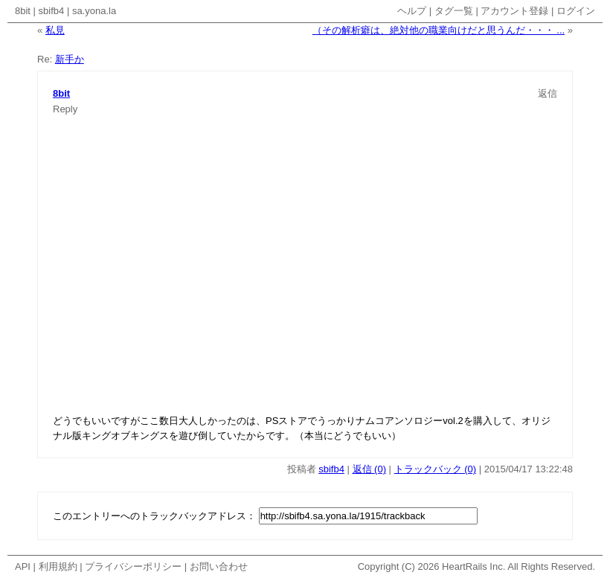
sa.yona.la (94, 10)
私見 (55, 30)
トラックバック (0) (435, 469)
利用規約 (58, 566)
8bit (22, 10)
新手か (69, 59)
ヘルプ (411, 10)
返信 (547, 93)
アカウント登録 (514, 10)
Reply (65, 109)
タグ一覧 (453, 10)
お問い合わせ (219, 566)
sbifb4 (52, 10)
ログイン (575, 10)
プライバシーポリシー (133, 566)
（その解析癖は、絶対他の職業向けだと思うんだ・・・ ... (438, 30)
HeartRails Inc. (473, 566)
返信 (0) (370, 469)
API (22, 566)
